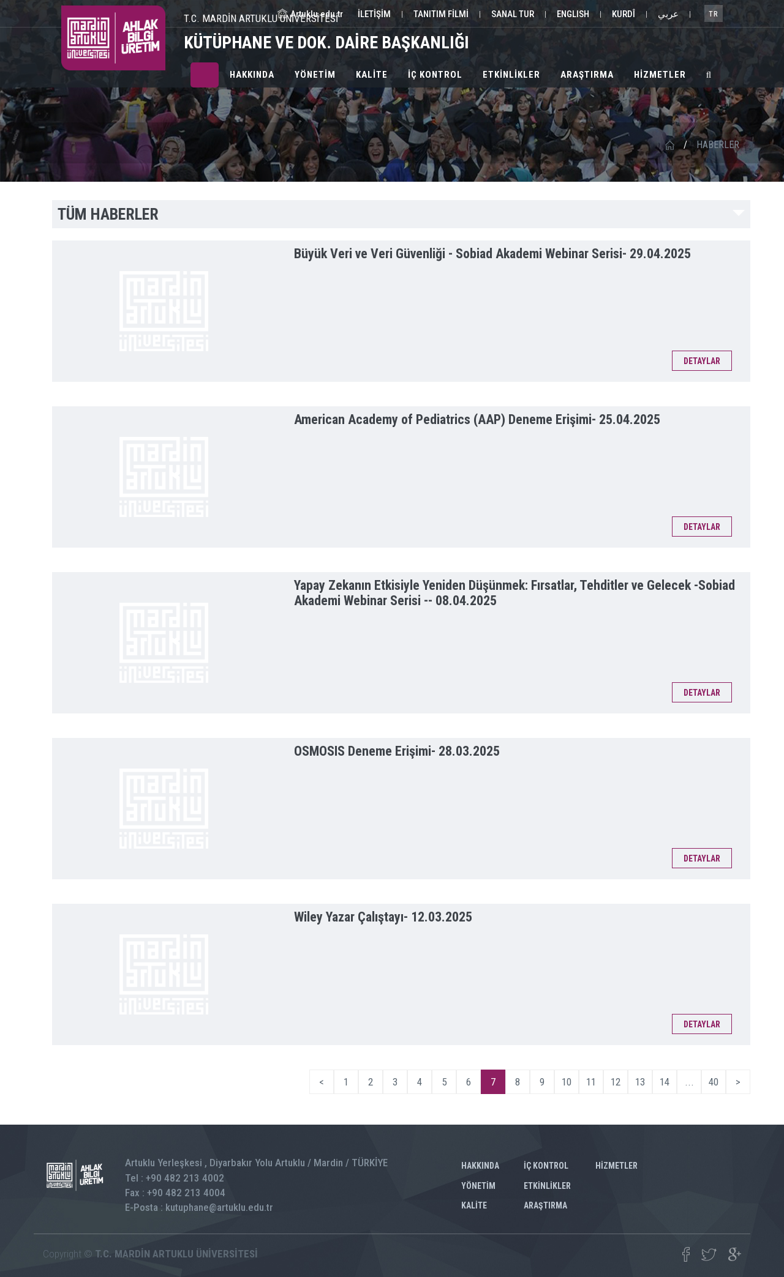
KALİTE (372, 74)
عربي (668, 14)
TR (713, 14)
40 (713, 1082)
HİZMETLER (660, 74)
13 (640, 1082)
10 (566, 1082)
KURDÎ (623, 14)
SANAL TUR (512, 14)
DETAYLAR (702, 361)
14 (664, 1082)
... (689, 1082)
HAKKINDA (252, 74)
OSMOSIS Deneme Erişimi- (397, 751)
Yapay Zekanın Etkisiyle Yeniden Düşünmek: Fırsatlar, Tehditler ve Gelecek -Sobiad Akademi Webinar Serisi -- (514, 593)
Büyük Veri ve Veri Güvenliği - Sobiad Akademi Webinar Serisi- (492, 253)
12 (615, 1082)
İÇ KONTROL (435, 74)
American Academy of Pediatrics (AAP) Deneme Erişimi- (477, 419)
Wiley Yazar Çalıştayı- (383, 917)
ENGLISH (573, 14)
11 (591, 1082)
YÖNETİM (315, 74)
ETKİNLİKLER (511, 74)
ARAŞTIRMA (587, 74)
